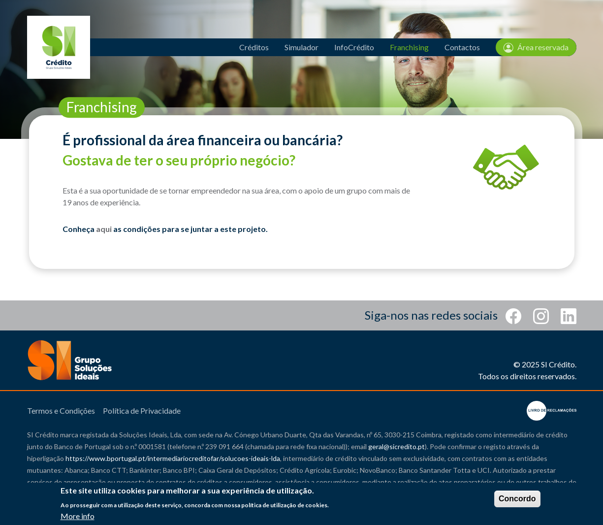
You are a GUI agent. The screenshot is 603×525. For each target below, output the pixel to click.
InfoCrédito (354, 47)
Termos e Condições (61, 410)
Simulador (301, 47)
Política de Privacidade (142, 410)
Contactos (462, 47)
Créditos (254, 47)
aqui (104, 228)
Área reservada (536, 47)
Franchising (409, 47)
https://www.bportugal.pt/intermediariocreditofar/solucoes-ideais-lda (172, 458)
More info (78, 517)
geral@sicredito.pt (396, 446)
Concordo (517, 499)
